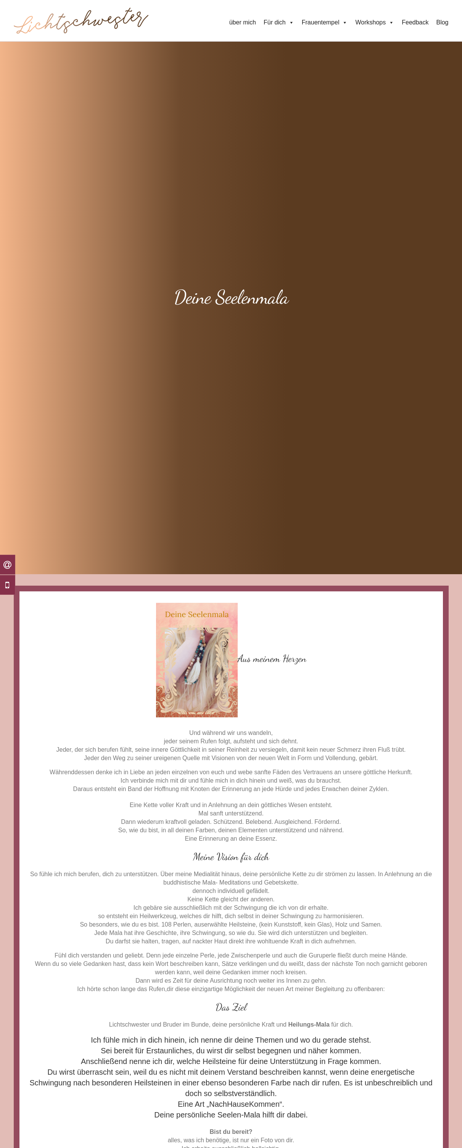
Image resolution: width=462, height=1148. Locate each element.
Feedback (415, 22)
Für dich (279, 22)
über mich (242, 22)
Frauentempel (325, 22)
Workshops (374, 22)
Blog (442, 22)
